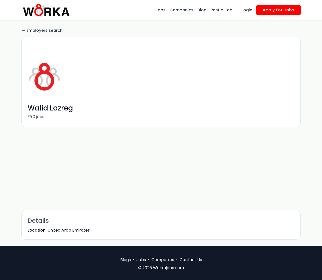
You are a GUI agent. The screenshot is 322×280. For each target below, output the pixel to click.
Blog (202, 10)
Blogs (125, 260)
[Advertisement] (161, 168)
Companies (181, 10)
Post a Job (221, 10)
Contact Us (191, 260)
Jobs (160, 10)
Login (247, 10)
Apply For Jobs (278, 10)
